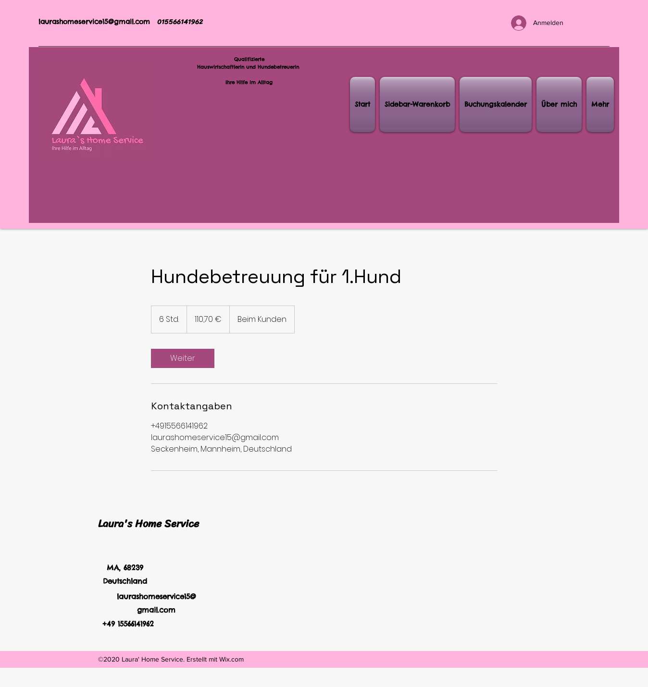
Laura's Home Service (148, 523)
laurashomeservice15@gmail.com (94, 21)
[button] (417, 104)
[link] (182, 358)
